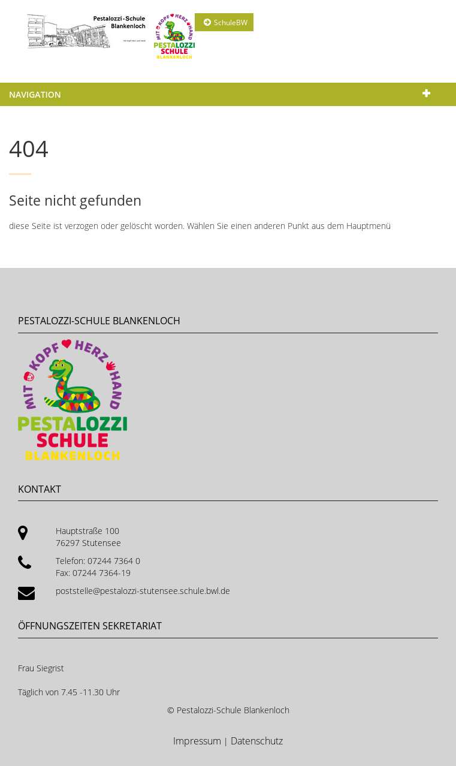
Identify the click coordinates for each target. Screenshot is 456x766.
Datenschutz (257, 740)
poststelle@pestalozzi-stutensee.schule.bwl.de (143, 590)
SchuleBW (230, 22)
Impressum (198, 740)
